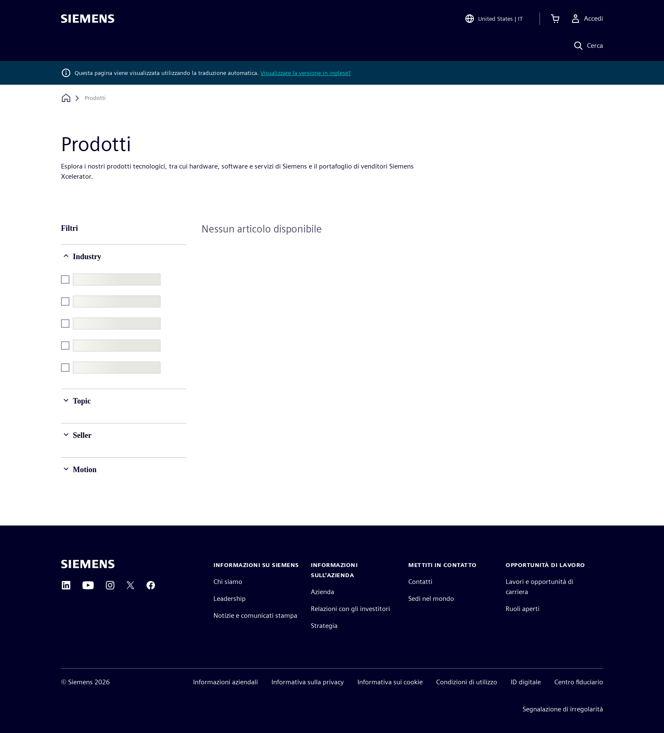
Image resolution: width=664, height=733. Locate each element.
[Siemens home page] (88, 564)
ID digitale (526, 682)
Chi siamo (227, 582)
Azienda (322, 592)
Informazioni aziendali (225, 682)
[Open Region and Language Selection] (493, 18)
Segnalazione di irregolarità (563, 709)
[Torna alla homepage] (66, 98)
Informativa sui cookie (390, 682)
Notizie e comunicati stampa (255, 615)
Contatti (420, 582)
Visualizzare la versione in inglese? (305, 72)
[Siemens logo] (87, 18)
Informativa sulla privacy (307, 682)
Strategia (324, 626)
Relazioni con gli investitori (350, 609)
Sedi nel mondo (431, 599)
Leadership (229, 599)
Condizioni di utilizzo (466, 682)
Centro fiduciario (578, 682)
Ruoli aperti (523, 609)
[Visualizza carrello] (555, 18)
